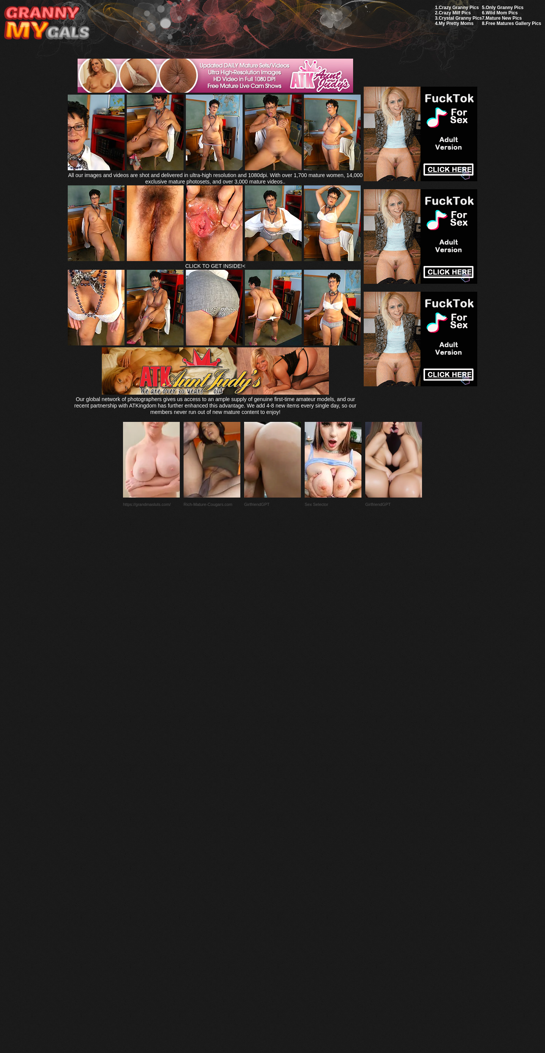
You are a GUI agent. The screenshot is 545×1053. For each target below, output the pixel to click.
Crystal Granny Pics (460, 18)
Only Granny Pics (504, 7)
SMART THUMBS (286, 875)
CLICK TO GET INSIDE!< (215, 266)
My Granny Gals (47, 23)
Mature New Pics (504, 18)
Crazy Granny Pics (459, 7)
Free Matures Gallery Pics (513, 23)
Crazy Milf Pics (455, 13)
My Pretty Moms (456, 23)
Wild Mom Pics (502, 13)
